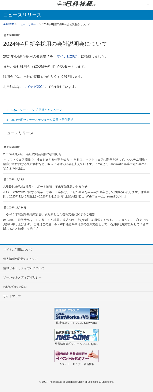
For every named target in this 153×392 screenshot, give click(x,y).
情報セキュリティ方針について (24, 268)
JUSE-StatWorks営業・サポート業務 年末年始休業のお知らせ (45, 186)
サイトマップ (12, 296)
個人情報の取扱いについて (21, 258)
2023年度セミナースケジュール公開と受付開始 (42, 119)
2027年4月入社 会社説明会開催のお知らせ (32, 154)
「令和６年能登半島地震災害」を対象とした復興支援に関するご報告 (49, 214)
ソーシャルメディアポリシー (22, 277)
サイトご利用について (18, 249)
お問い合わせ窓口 (15, 287)
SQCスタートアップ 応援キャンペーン (36, 109)
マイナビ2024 (67, 56)
